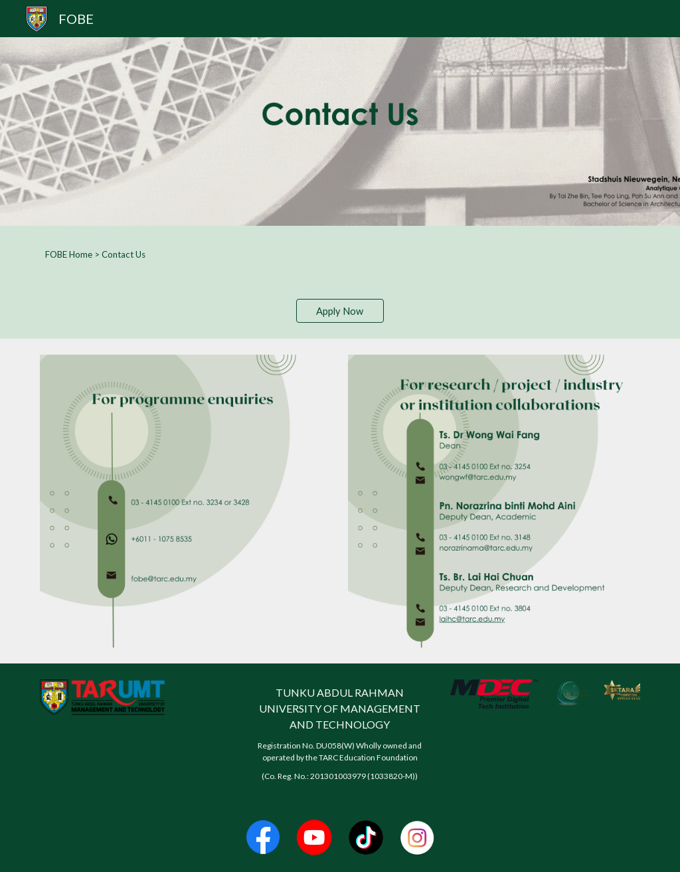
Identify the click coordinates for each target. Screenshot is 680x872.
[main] (340, 254)
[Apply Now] (339, 311)
